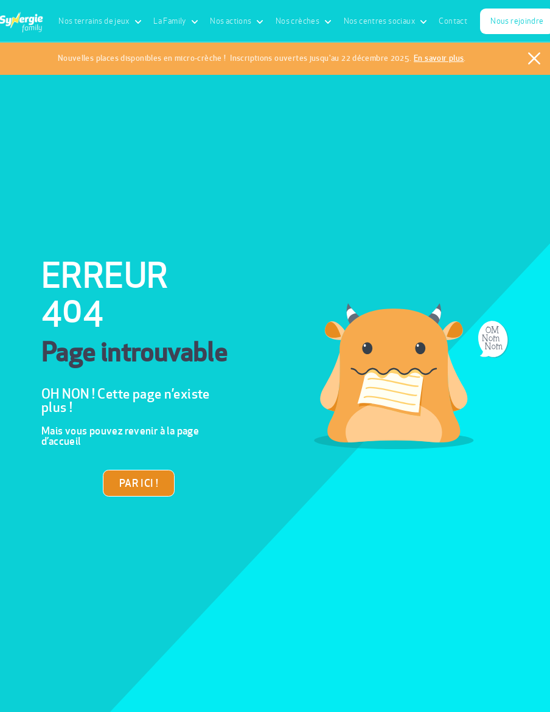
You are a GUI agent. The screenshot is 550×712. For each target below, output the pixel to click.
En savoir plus (439, 58)
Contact (453, 21)
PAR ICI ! (138, 483)
